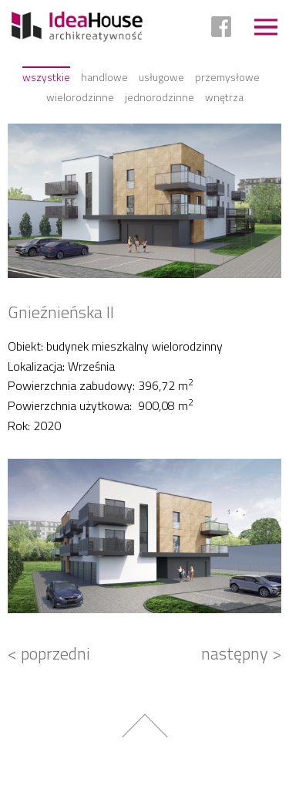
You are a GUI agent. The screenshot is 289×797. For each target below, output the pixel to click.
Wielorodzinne (80, 97)
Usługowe (161, 77)
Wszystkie (46, 77)
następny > (241, 653)
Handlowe (104, 77)
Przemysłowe (227, 77)
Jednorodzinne (159, 97)
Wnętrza (224, 97)
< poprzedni (49, 653)
